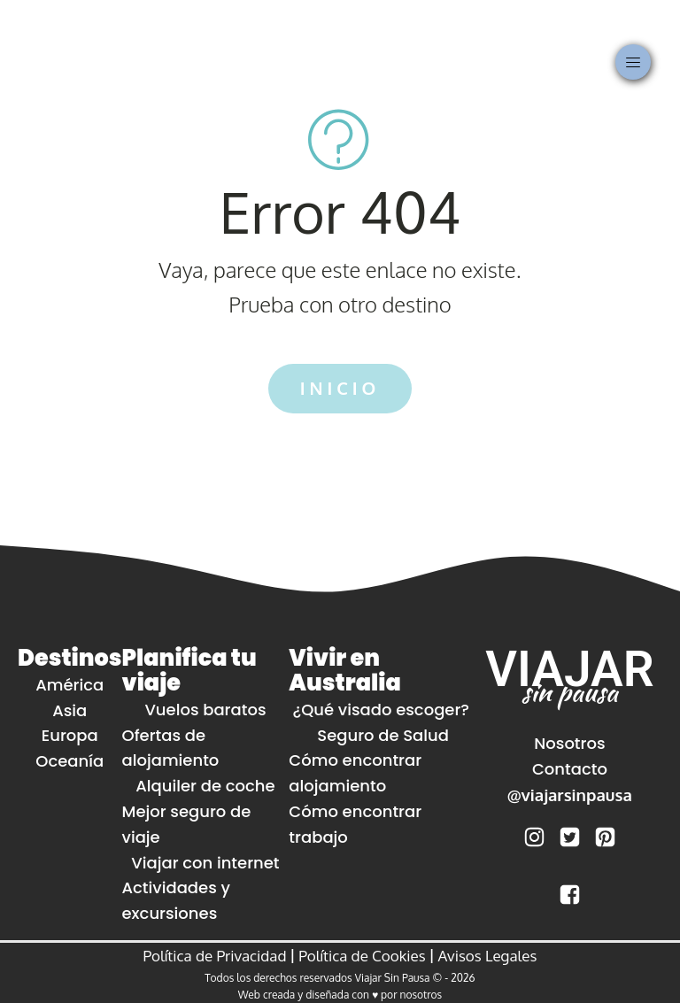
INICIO (339, 388)
